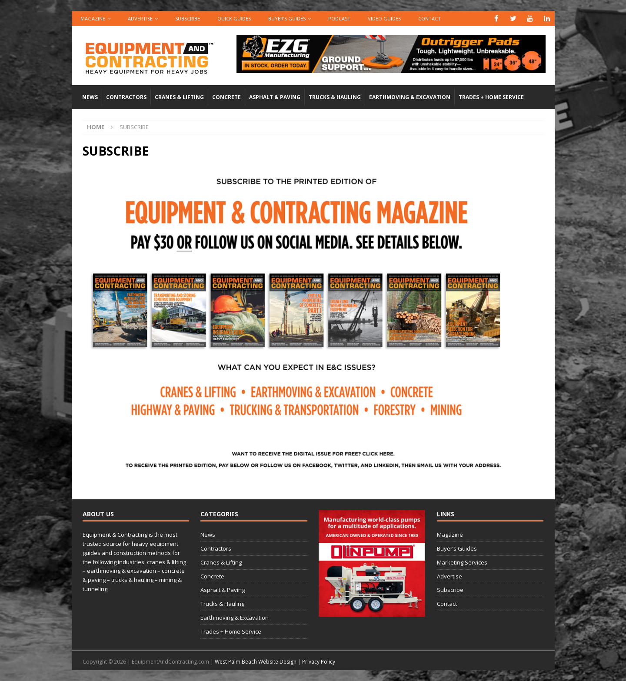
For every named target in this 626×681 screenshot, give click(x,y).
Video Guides (384, 18)
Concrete (226, 97)
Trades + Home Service (491, 97)
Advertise (140, 18)
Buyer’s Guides (287, 18)
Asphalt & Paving (274, 97)
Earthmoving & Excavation (409, 97)
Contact (429, 18)
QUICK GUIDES (234, 18)
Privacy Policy (318, 661)
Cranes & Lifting (179, 97)
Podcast (339, 18)
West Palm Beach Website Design (255, 661)
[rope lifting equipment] (372, 612)
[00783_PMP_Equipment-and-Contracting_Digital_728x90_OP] (391, 68)
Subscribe (187, 18)
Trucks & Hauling (335, 97)
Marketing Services (462, 562)
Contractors (126, 97)
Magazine (92, 18)
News (90, 97)
